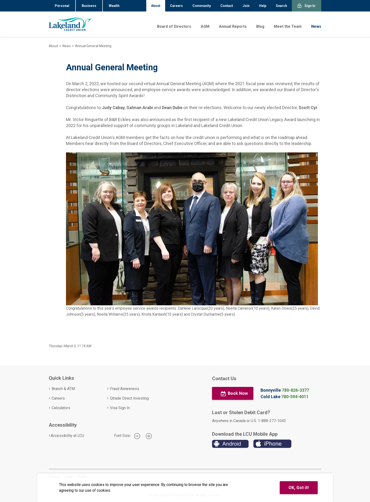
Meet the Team (288, 26)
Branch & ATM (63, 388)
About (155, 6)
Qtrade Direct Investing (129, 398)
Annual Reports (233, 26)
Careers (176, 6)
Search (281, 6)
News (316, 26)
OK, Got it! (298, 487)
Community (201, 6)
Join (246, 6)
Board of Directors (174, 26)
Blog (260, 26)
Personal (62, 6)
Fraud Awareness (124, 388)
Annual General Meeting (93, 46)
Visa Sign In (120, 408)
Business (89, 6)
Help (262, 6)
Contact (226, 6)
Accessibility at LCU (67, 435)
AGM (205, 26)
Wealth (114, 6)
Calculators (61, 408)
